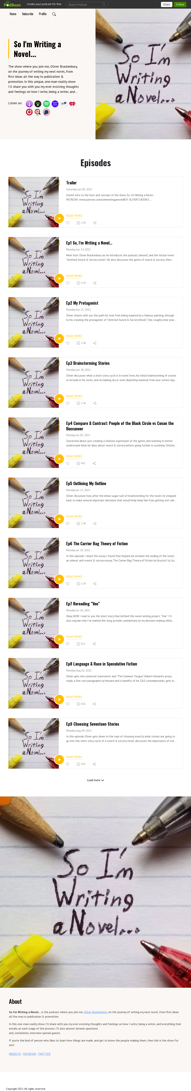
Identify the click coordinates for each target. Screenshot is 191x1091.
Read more (74, 215)
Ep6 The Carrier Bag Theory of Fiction (97, 543)
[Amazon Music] (55, 103)
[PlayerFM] (29, 111)
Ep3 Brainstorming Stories (88, 363)
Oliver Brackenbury (95, 1012)
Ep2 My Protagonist (82, 303)
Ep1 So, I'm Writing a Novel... (89, 242)
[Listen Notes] (38, 111)
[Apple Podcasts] (29, 103)
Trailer (71, 182)
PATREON (29, 1054)
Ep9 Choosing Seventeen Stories (92, 724)
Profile (42, 14)
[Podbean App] (38, 103)
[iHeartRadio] (72, 103)
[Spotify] (46, 103)
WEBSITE (15, 1054)
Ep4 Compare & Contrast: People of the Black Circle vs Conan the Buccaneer (120, 425)
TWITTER (44, 1054)
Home (13, 14)
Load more (95, 780)
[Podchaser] (46, 111)
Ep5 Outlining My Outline (86, 483)
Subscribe (27, 14)
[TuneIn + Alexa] (63, 103)
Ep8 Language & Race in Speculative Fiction (101, 663)
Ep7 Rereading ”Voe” (83, 603)
